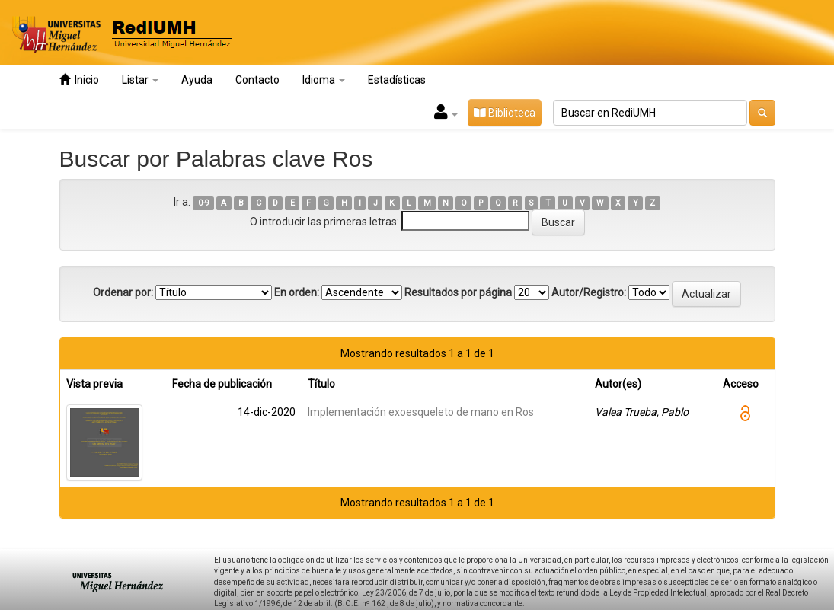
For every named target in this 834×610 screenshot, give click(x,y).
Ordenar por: (123, 292)
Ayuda (196, 80)
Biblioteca (504, 113)
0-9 (203, 203)
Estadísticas (397, 80)
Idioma (323, 80)
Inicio (79, 79)
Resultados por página (458, 292)
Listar (140, 80)
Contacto (257, 80)
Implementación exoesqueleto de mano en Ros (421, 412)
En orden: (296, 292)
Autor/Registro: (588, 292)
